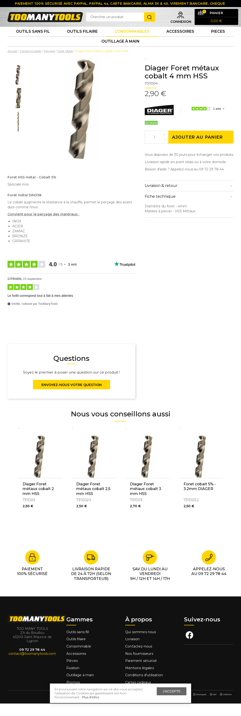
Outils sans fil (33, 40)
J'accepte (172, 691)
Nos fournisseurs (139, 666)
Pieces (218, 40)
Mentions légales (140, 680)
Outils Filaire (82, 40)
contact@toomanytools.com (32, 666)
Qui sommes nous (140, 644)
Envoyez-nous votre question (71, 397)
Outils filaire (76, 652)
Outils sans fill (77, 644)
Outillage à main (120, 52)
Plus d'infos (90, 697)
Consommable (78, 659)
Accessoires (180, 40)
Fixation (72, 680)
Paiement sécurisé (141, 673)
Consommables (132, 40)
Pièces (72, 673)
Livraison (132, 652)
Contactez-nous (138, 659)
